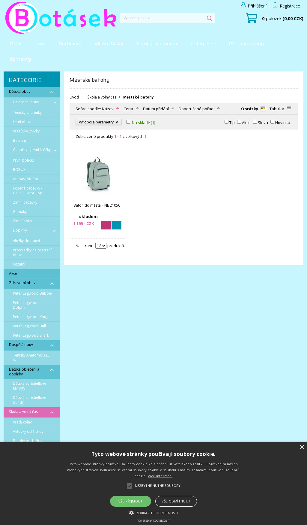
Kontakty (20, 59)
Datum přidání (156, 108)
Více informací (160, 476)
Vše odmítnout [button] (176, 501)
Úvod (40, 43)
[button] (153, 512)
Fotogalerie (203, 43)
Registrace (290, 6)
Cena (128, 108)
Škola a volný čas (102, 97)
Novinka (282, 122)
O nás (16, 43)
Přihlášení (257, 6)
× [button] (302, 447)
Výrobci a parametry (98, 122)
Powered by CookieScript (154, 521)
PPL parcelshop (246, 43)
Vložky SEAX (109, 43)
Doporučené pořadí (196, 108)
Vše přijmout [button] (130, 501)
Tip (232, 122)
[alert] (153, 483)
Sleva (263, 122)
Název (108, 108)
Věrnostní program (157, 43)
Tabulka (277, 108)
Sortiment (70, 43)
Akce (246, 122)
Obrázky (249, 108)
